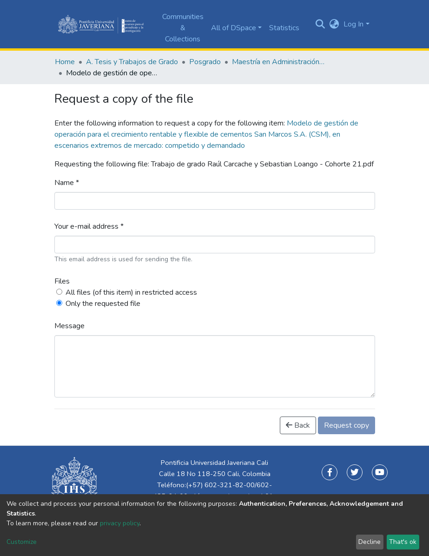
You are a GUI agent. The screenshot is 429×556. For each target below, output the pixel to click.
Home (65, 62)
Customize (22, 541)
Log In (353, 24)
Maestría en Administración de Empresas (278, 62)
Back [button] (298, 425)
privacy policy (119, 523)
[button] (334, 24)
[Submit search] (320, 24)
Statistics (284, 28)
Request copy (346, 425)
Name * (66, 183)
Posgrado (205, 62)
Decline (369, 541)
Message (69, 326)
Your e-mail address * (89, 226)
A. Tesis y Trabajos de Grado (132, 62)
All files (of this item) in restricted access (131, 292)
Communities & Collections (183, 28)
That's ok (402, 541)
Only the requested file (103, 303)
